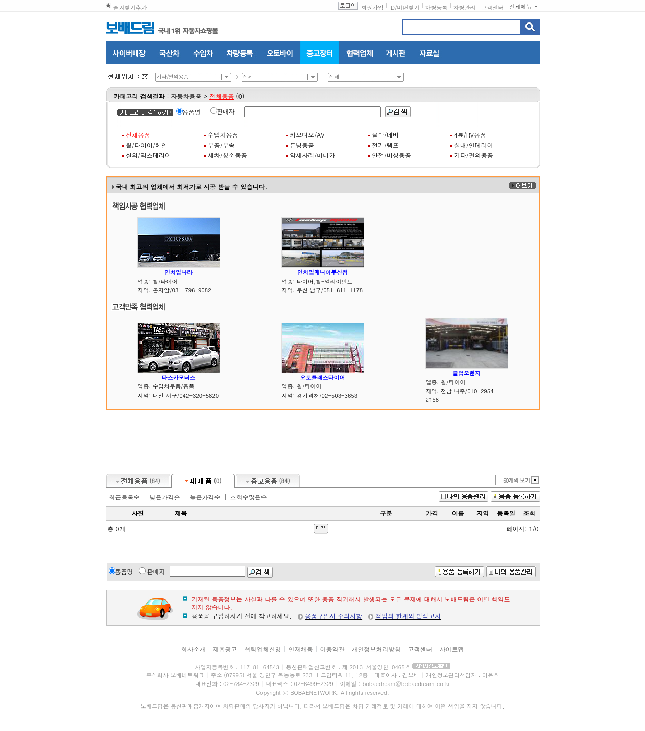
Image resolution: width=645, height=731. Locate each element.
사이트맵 (452, 649)
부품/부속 (221, 145)
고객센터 (493, 7)
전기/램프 (385, 145)
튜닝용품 (302, 145)
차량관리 (464, 7)
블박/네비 (385, 134)
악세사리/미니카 (312, 155)
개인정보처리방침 (376, 649)
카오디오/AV (307, 134)
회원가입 (372, 7)
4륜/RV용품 (470, 134)
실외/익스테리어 (148, 155)
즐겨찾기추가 (130, 7)
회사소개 (193, 649)
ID (392, 7)
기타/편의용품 (473, 155)
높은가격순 (205, 497)
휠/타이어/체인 (147, 145)
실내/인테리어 (473, 145)
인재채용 (300, 649)
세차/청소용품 (227, 155)
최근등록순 (124, 497)
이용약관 (332, 649)
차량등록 (436, 7)
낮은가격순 (165, 497)
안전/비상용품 (391, 155)
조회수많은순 (248, 497)
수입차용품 (223, 134)
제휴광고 (224, 649)
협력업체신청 (262, 649)
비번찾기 (408, 7)
